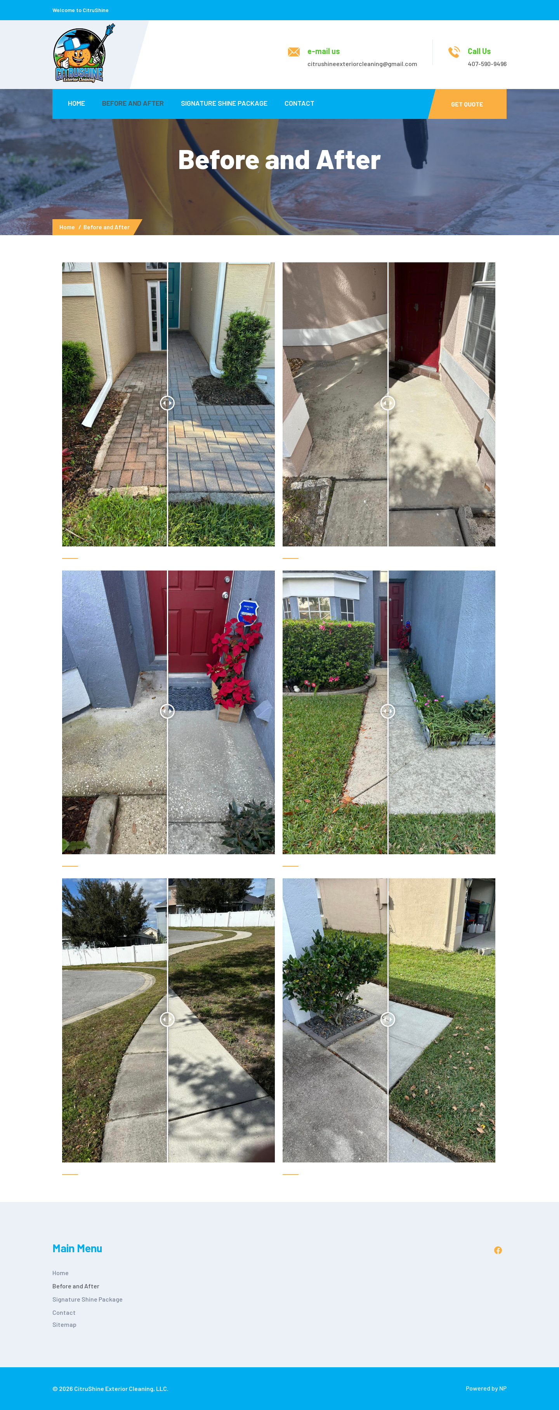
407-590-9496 (487, 63)
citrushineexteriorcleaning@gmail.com (362, 63)
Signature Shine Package (224, 103)
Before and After (133, 103)
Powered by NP (486, 1388)
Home (76, 103)
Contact (299, 103)
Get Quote (467, 104)
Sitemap (64, 1324)
